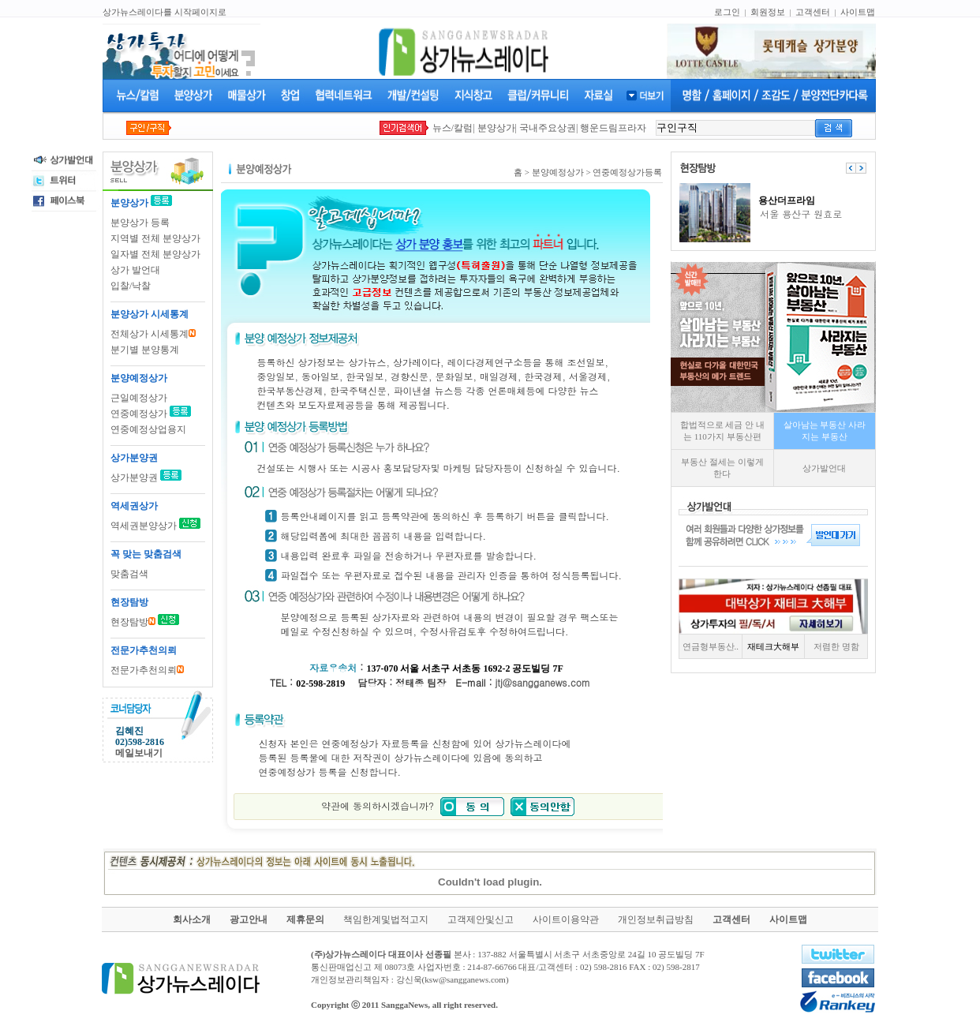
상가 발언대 (135, 269)
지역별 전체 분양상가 (155, 238)
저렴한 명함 (836, 646)
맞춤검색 (129, 573)
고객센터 (812, 12)
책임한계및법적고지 (385, 919)
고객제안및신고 (480, 919)
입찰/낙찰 (130, 285)
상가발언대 (824, 468)
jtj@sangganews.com (543, 682)
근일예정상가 (138, 397)
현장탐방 (132, 621)
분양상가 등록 (140, 222)
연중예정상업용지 (148, 429)
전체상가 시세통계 (153, 333)
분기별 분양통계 (144, 349)
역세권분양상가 (143, 525)
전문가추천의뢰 (147, 670)
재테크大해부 (773, 646)
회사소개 (192, 919)
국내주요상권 (547, 127)
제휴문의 (305, 919)
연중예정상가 (138, 413)
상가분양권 (135, 477)
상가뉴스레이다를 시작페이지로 (164, 12)
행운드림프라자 (613, 127)
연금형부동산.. (711, 646)
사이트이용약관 (566, 919)
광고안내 (248, 919)
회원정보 (767, 12)
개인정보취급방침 (656, 919)
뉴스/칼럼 (452, 127)
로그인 (727, 12)
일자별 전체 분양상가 (155, 254)
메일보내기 (139, 752)
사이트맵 (857, 12)
